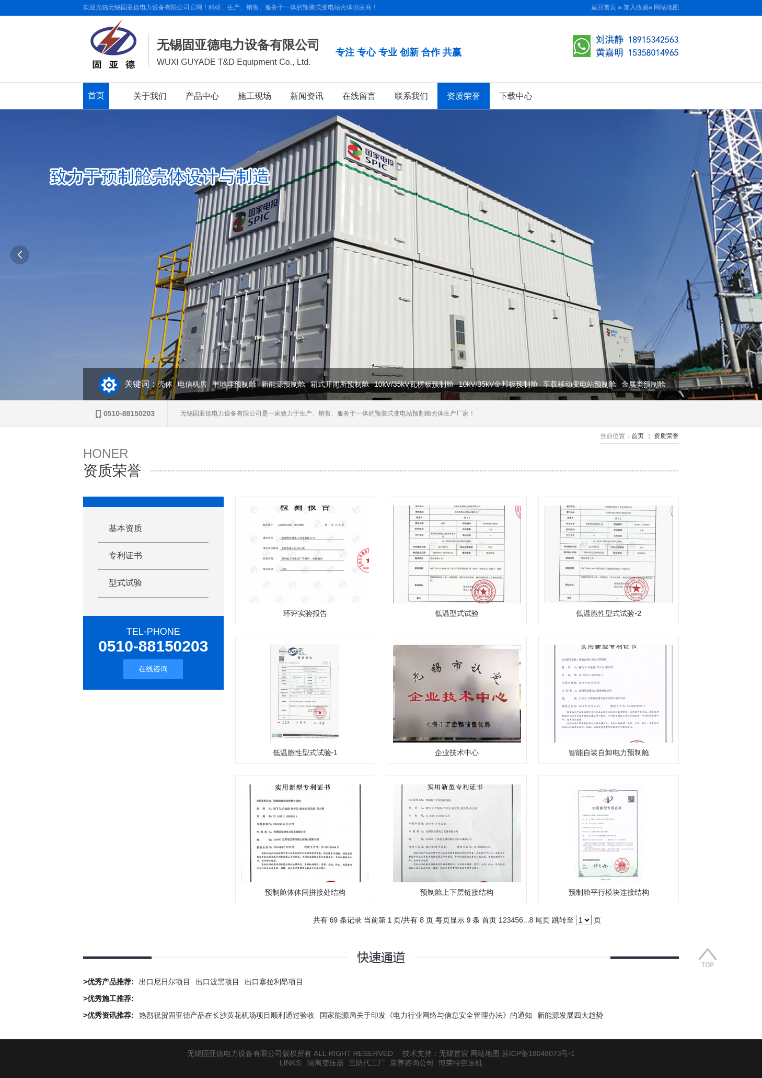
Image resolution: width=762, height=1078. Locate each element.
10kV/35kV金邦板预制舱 (504, 384)
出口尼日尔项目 (164, 982)
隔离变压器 (325, 1063)
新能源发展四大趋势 (570, 1015)
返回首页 (603, 7)
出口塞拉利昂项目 (274, 982)
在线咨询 (153, 669)
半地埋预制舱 (239, 384)
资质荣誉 (463, 95)
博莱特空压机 (460, 1063)
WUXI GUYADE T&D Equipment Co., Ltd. (234, 62)
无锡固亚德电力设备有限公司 (238, 45)
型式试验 (125, 582)
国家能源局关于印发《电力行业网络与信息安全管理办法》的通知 (426, 1015)
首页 (96, 95)
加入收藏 (636, 7)
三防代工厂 (367, 1063)
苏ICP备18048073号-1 (538, 1053)
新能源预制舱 (288, 384)
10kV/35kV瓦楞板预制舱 (419, 384)
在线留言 (359, 95)
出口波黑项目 (217, 982)
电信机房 (197, 384)
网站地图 (666, 7)
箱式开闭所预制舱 (345, 384)
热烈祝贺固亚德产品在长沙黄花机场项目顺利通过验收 (227, 1015)
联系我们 (411, 95)
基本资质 (125, 528)
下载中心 (516, 95)
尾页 (542, 920)
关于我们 (150, 95)
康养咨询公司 (412, 1063)
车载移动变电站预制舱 (584, 384)
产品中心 (202, 95)
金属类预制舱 (649, 384)
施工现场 (254, 95)
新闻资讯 (307, 95)
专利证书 (125, 555)
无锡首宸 (453, 1053)
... (526, 920)
